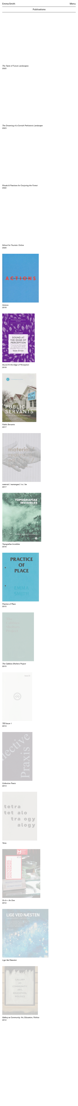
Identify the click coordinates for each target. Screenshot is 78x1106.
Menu (73, 4)
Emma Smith (8, 4)
